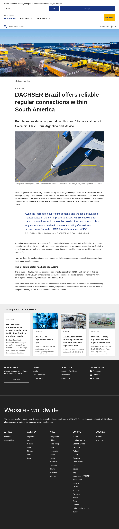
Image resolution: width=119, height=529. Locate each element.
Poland (75, 487)
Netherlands (77, 480)
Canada (30, 444)
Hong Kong (54, 444)
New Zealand (101, 440)
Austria (75, 437)
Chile (29, 447)
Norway (76, 483)
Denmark (76, 447)
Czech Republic (79, 444)
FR (81, 440)
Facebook (95, 371)
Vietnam (53, 476)
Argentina (31, 437)
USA (29, 458)
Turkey (75, 512)
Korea (52, 458)
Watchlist (104, 26)
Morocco (7, 437)
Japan (52, 455)
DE (88, 476)
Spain (75, 501)
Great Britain (78, 462)
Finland (76, 451)
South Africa (9, 440)
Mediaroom (10, 19)
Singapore (54, 465)
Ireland (75, 469)
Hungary (76, 465)
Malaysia (53, 462)
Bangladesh (54, 437)
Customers (26, 19)
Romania (76, 494)
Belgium (76, 440)
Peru (29, 455)
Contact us (66, 378)
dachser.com (48, 422)
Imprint (35, 371)
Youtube (94, 378)
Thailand (53, 472)
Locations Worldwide (69, 371)
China (52, 440)
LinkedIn (95, 375)
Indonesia (54, 451)
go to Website (10, 15)
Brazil (29, 440)
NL (85, 440)
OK (54, 9)
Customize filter (22, 80)
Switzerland (77, 508)
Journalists (43, 19)
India (52, 447)
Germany (76, 458)
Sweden (76, 505)
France (75, 455)
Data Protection (39, 375)
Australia (99, 437)
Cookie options (38, 378)
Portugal (76, 490)
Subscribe (16, 379)
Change (87, 9)
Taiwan (52, 469)
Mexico (30, 451)
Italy (74, 472)
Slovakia (76, 498)
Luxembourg (77, 476)
